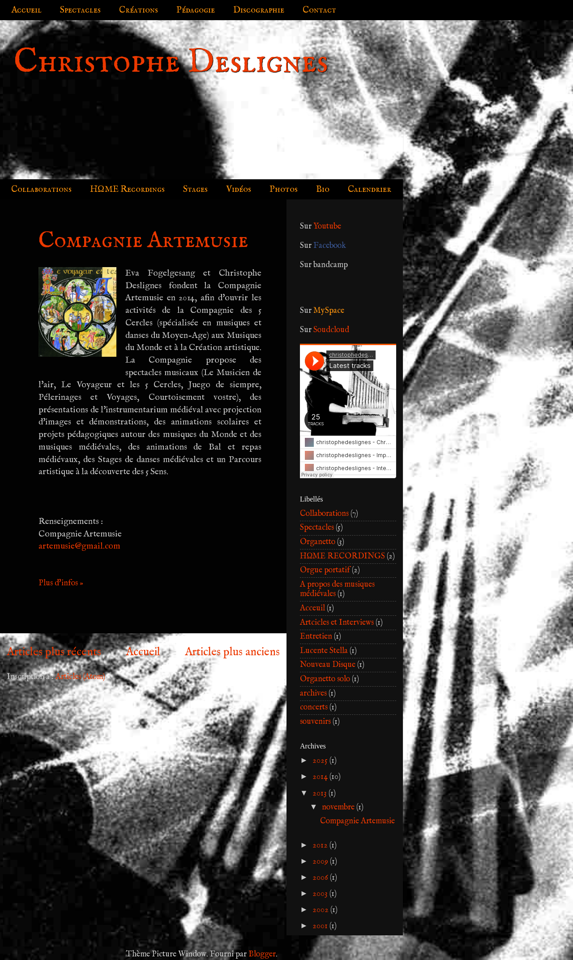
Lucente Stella (324, 651)
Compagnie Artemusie (143, 241)
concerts (314, 707)
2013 (320, 793)
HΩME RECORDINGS (342, 556)
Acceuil (312, 608)
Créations (138, 10)
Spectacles (80, 10)
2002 (321, 910)
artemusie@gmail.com (79, 546)
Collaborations (41, 189)
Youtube (327, 226)
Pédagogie (195, 10)
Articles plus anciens (232, 652)
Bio (322, 189)
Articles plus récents (54, 652)
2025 (320, 761)
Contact (319, 10)
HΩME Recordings (127, 189)
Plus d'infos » (60, 583)
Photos (283, 189)
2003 (320, 894)
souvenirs (315, 722)
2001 (320, 926)
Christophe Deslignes (170, 62)
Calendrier (369, 189)
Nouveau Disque (327, 665)
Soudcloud (331, 330)
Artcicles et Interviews (337, 623)
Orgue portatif (325, 570)
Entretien (316, 636)
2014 (320, 777)
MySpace (328, 311)
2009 (321, 861)
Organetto (317, 542)
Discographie (258, 10)
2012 (320, 845)
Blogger (262, 954)
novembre (339, 807)
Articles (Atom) (80, 677)
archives (313, 693)
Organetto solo (325, 679)
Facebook (329, 246)
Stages (195, 189)
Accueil (26, 10)
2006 (321, 878)
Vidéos (238, 189)
